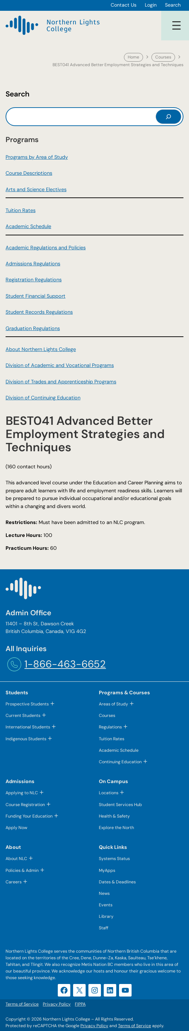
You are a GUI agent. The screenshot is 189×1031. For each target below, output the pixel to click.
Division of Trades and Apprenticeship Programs (61, 381)
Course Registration (25, 804)
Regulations (110, 727)
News (104, 893)
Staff (103, 928)
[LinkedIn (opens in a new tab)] (110, 990)
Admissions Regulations (33, 263)
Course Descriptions (29, 173)
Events (105, 905)
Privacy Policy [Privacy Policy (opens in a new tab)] (94, 1026)
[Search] (168, 116)
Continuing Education (120, 762)
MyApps (107, 870)
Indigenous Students (26, 739)
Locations (108, 793)
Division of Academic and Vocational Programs (60, 365)
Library (106, 916)
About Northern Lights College (41, 349)
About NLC (16, 858)
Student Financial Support (35, 296)
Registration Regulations (34, 279)
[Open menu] (176, 25)
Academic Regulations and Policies (46, 247)
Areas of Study (113, 704)
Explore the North (116, 827)
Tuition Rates (21, 210)
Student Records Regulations (39, 312)
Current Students (23, 715)
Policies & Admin (22, 870)
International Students (28, 727)
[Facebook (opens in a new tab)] (64, 990)
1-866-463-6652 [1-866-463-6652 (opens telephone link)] (65, 664)
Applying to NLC (22, 793)
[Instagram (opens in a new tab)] (94, 990)
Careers (14, 882)
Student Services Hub (120, 804)
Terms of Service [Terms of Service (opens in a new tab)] (134, 1026)
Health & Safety (114, 816)
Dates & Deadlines (117, 882)
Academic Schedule (28, 226)
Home (133, 57)
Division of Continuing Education (43, 398)
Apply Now (16, 827)
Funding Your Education (29, 816)
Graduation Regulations (33, 328)
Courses (163, 57)
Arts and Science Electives (36, 189)
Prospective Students (27, 704)
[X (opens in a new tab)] (79, 990)
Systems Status (114, 858)
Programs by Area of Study (37, 157)
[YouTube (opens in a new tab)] (125, 990)
